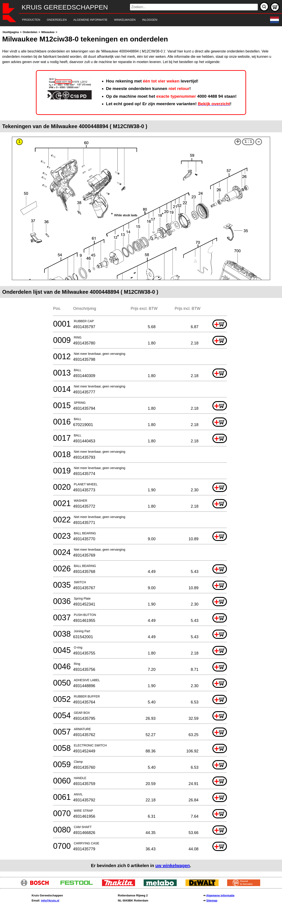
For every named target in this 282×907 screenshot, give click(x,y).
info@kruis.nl (50, 900)
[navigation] (135, 20)
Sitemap (211, 900)
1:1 (248, 141)
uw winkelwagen (172, 865)
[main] (141, 450)
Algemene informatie (220, 895)
